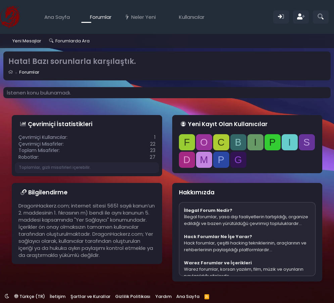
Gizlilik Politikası (132, 296)
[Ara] (321, 17)
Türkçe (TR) (29, 296)
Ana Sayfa (57, 17)
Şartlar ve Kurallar (90, 296)
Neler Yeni (143, 17)
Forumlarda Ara (72, 41)
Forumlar (100, 17)
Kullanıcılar (191, 17)
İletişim (57, 296)
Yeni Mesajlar (26, 41)
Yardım (163, 296)
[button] (160, 17)
